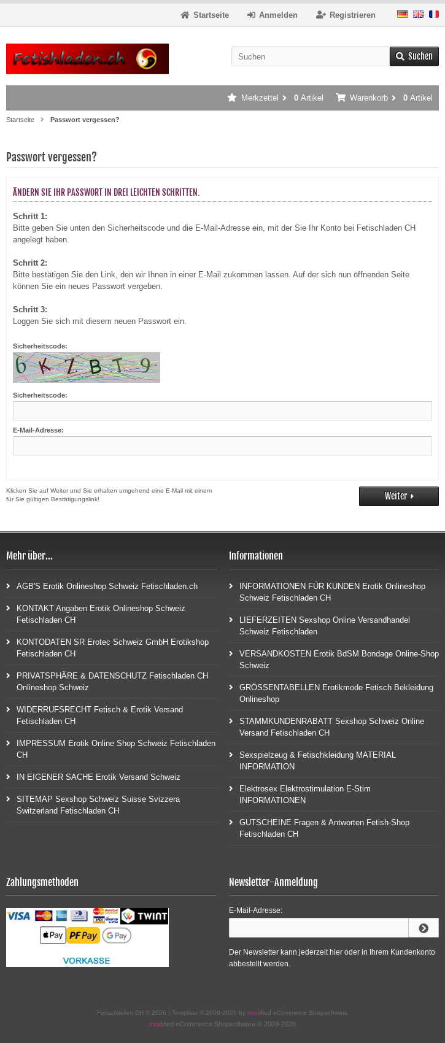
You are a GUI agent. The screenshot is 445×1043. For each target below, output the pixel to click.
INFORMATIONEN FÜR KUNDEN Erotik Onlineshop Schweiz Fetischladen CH (327, 591)
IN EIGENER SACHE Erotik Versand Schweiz (93, 776)
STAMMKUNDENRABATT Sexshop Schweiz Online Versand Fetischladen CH (326, 726)
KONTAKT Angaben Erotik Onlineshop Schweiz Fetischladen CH (95, 613)
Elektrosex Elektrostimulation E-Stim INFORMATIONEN (300, 794)
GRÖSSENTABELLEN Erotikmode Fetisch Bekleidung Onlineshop (331, 693)
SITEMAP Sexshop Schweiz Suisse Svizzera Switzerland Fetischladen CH (93, 804)
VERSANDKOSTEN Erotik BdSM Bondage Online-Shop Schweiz (334, 659)
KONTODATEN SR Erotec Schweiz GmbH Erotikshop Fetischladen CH (107, 647)
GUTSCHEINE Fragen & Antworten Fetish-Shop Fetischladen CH (319, 828)
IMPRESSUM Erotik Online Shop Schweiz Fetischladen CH (110, 748)
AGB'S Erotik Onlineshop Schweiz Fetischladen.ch (102, 585)
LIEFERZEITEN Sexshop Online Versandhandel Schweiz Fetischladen (319, 625)
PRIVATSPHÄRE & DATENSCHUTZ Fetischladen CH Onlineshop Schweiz (107, 681)
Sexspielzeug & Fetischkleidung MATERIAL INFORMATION (312, 760)
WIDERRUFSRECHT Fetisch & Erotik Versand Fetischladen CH (94, 715)
